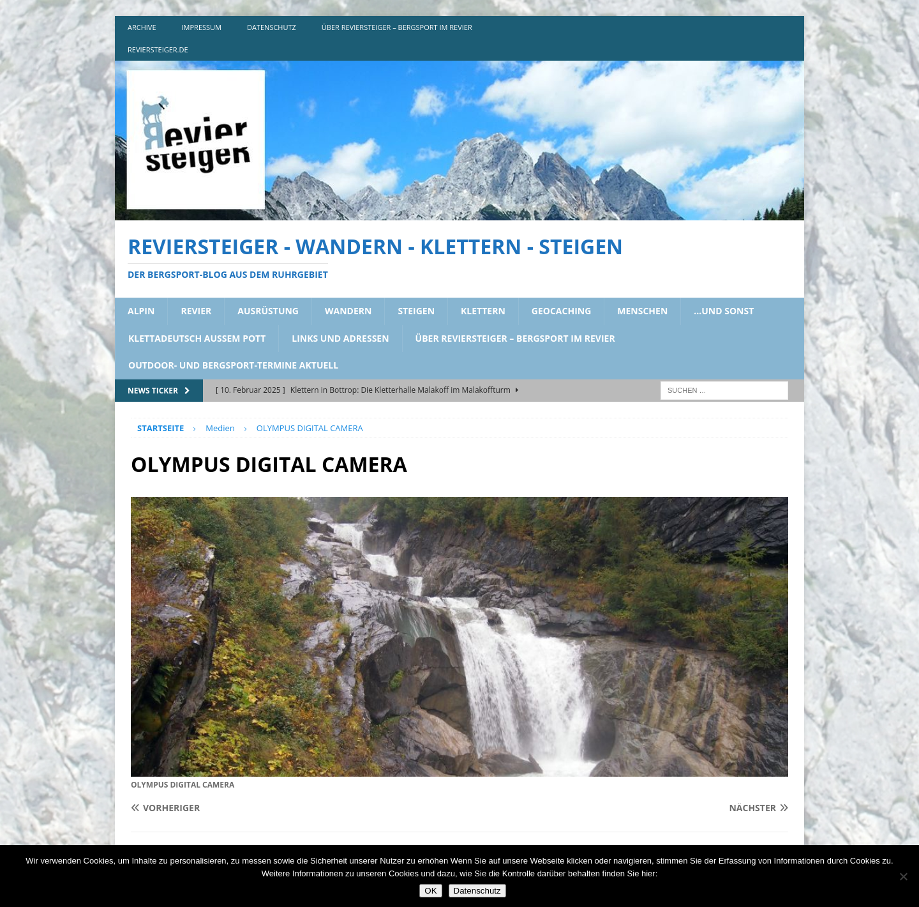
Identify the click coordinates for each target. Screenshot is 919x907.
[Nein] (903, 876)
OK (430, 891)
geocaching (562, 311)
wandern (348, 311)
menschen (642, 311)
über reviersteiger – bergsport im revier (397, 27)
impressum (201, 27)
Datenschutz (477, 891)
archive (142, 27)
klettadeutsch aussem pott (196, 338)
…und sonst (724, 311)
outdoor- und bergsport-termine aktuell (233, 365)
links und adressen (340, 338)
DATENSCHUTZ (271, 27)
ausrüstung (268, 311)
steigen (416, 311)
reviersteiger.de (158, 49)
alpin (141, 311)
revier (196, 311)
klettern (483, 311)
